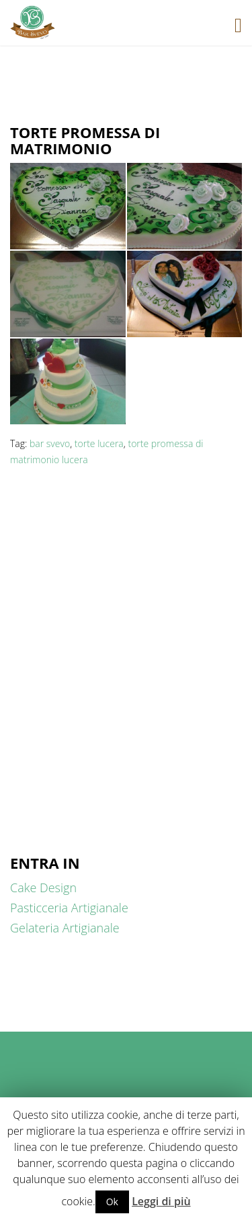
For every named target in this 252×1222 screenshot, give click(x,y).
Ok (112, 1201)
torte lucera (99, 443)
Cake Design (43, 887)
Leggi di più (161, 1201)
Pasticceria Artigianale (69, 908)
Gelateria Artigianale (65, 928)
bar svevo (50, 443)
